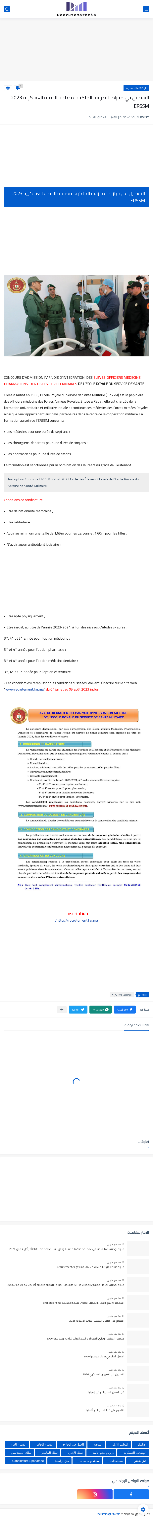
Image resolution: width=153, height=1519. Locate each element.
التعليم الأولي (120, 1444)
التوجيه (97, 1444)
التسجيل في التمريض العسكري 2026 (103, 1374)
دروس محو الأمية (103, 1452)
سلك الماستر (49, 1452)
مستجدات (116, 1460)
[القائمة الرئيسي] (146, 9)
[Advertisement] (76, 50)
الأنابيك (142, 1444)
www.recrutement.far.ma (24, 689)
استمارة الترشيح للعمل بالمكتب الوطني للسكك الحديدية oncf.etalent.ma (83, 1302)
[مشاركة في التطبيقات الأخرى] (62, 1009)
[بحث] (7, 9)
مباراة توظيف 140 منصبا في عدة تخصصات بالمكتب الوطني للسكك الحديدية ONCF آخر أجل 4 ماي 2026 (66, 1249)
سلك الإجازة (75, 1452)
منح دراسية (62, 1460)
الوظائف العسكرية (136, 88)
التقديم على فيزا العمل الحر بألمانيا (105, 1410)
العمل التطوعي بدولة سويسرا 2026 (103, 1356)
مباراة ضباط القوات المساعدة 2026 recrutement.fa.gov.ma (90, 1267)
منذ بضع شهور (114, 1244)
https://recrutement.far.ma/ (76, 920)
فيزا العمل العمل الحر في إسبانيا (106, 1392)
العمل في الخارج (73, 1444)
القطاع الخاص (44, 1444)
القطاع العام (18, 1444)
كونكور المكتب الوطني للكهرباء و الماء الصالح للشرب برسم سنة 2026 (85, 1338)
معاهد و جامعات (89, 1460)
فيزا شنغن (140, 1460)
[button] (125, 1010)
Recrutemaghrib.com (108, 1513)
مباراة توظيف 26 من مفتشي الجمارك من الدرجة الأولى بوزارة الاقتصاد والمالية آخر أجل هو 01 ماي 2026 (65, 1285)
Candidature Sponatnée (28, 1460)
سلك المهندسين (21, 1452)
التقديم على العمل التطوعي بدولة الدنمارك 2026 (96, 1320)
